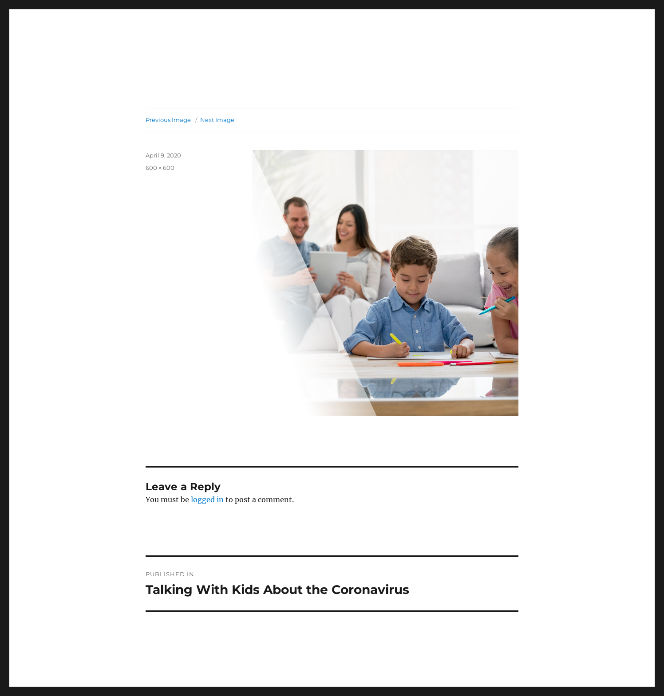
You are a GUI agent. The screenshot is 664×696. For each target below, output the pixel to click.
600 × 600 (160, 167)
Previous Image (168, 119)
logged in (207, 499)
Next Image (217, 119)
